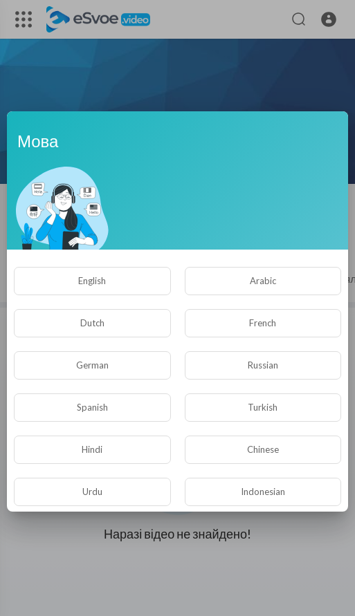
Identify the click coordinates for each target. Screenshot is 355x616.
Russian (263, 365)
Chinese (263, 449)
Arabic (263, 280)
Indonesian (263, 491)
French (262, 322)
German (92, 365)
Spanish (92, 407)
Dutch (92, 322)
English (92, 280)
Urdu (92, 491)
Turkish (262, 407)
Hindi (92, 449)
